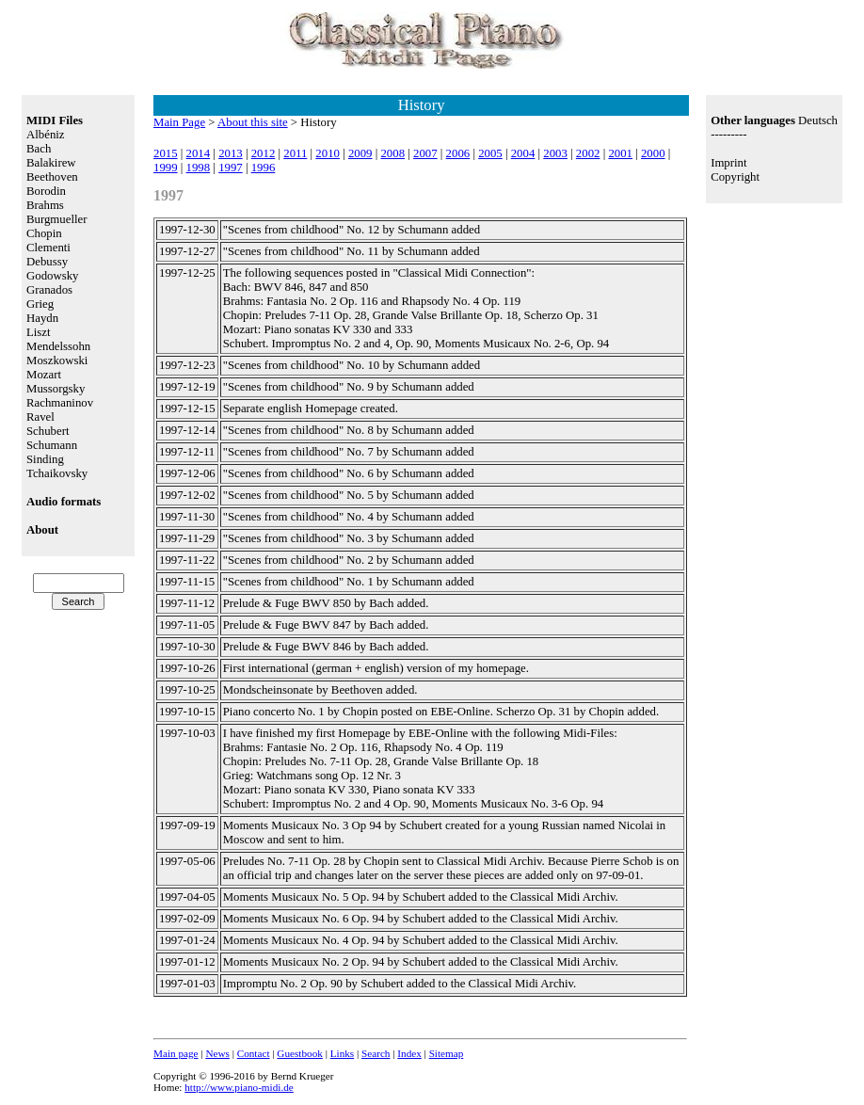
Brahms (45, 205)
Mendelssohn (58, 346)
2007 (425, 153)
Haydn (42, 318)
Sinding (45, 459)
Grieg (40, 304)
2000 (653, 153)
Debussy (47, 261)
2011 (295, 153)
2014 (198, 153)
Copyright (735, 177)
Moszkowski (57, 360)
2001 (620, 153)
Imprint (728, 162)
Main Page (179, 122)
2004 (523, 153)
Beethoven (52, 177)
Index (409, 1053)
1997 (230, 167)
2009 (360, 153)
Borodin (46, 191)
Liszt (38, 332)
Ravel (40, 417)
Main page (176, 1053)
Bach (38, 148)
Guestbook (299, 1053)
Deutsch (818, 120)
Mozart (43, 374)
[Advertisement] (774, 279)
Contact (253, 1053)
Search (375, 1053)
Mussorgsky (55, 388)
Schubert (48, 431)
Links (342, 1053)
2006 (458, 153)
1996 (263, 167)
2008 (392, 153)
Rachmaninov (59, 402)
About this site (252, 122)
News (217, 1053)
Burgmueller (56, 219)
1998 (198, 167)
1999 (165, 167)
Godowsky (52, 275)
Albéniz (45, 134)
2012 (263, 153)
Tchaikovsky (57, 473)
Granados (49, 289)
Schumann (51, 445)
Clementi (48, 247)
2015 (165, 153)
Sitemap (446, 1053)
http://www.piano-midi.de (239, 1087)
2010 (327, 153)
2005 (490, 153)
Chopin (44, 233)
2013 (230, 153)
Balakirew (51, 162)
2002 (588, 153)
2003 (555, 153)
